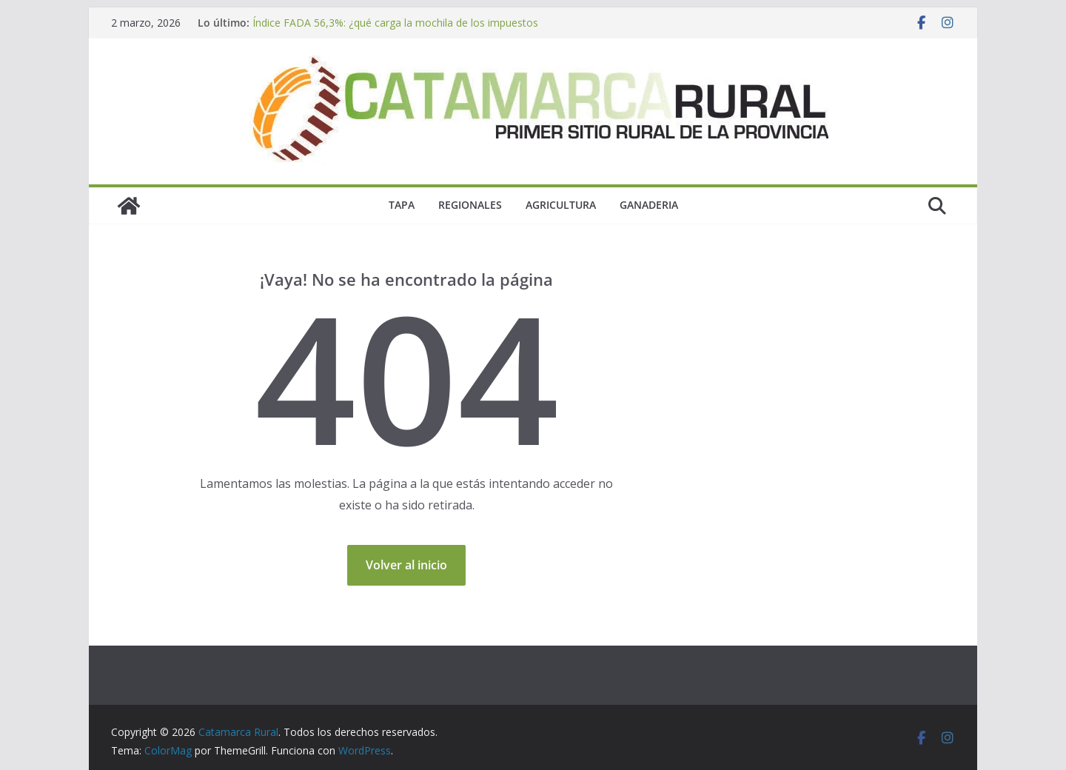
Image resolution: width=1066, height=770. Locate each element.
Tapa (402, 205)
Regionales (470, 205)
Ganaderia (649, 205)
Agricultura (561, 205)
